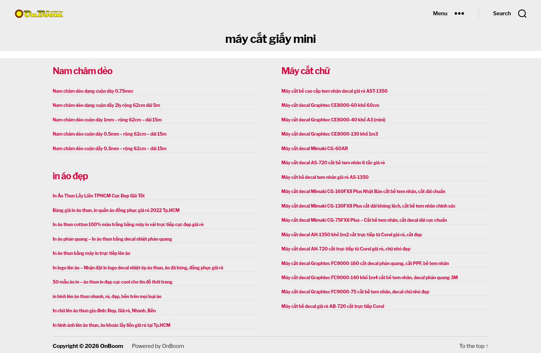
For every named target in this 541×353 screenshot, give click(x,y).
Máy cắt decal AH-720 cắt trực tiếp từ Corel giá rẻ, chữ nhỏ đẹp (344, 247)
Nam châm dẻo (82, 70)
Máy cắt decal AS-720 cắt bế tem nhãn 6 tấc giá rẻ (331, 162)
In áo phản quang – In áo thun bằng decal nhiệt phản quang (111, 237)
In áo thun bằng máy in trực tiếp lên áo (90, 251)
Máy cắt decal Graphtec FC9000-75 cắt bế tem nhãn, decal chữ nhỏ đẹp (353, 289)
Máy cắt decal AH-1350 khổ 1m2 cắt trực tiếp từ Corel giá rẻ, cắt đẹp (349, 233)
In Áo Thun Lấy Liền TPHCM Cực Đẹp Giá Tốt (97, 195)
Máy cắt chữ (305, 70)
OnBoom (111, 343)
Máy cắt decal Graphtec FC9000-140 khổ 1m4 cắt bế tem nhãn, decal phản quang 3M (367, 275)
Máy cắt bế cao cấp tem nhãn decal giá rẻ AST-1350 (333, 91)
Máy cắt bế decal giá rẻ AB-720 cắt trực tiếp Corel (331, 303)
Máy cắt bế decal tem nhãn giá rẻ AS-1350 (323, 176)
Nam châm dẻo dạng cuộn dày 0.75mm (92, 91)
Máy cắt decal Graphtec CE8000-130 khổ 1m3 (328, 133)
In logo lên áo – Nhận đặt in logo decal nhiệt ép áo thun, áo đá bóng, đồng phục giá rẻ (136, 266)
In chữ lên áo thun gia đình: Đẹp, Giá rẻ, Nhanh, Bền (103, 308)
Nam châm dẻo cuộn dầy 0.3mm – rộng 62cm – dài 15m (108, 148)
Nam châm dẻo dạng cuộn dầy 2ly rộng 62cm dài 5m (105, 105)
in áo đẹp (70, 175)
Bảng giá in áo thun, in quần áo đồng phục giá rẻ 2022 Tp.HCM (114, 209)
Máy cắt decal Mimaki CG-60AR (313, 148)
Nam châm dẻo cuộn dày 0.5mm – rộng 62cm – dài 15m (108, 133)
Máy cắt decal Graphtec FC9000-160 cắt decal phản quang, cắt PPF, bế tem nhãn (362, 261)
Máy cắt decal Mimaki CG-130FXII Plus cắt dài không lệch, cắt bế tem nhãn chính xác (366, 204)
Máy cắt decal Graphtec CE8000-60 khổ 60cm (329, 105)
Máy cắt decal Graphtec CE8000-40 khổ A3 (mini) (332, 119)
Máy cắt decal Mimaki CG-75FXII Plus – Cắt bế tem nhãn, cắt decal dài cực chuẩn (361, 218)
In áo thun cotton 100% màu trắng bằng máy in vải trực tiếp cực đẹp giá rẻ (126, 223)
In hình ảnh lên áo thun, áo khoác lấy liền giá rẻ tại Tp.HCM (110, 322)
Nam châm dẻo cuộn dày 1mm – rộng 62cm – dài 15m (106, 119)
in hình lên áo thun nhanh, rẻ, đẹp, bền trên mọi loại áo (105, 294)
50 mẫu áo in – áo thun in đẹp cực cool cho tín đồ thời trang (111, 280)
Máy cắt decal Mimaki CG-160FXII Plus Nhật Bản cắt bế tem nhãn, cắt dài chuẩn (361, 190)
